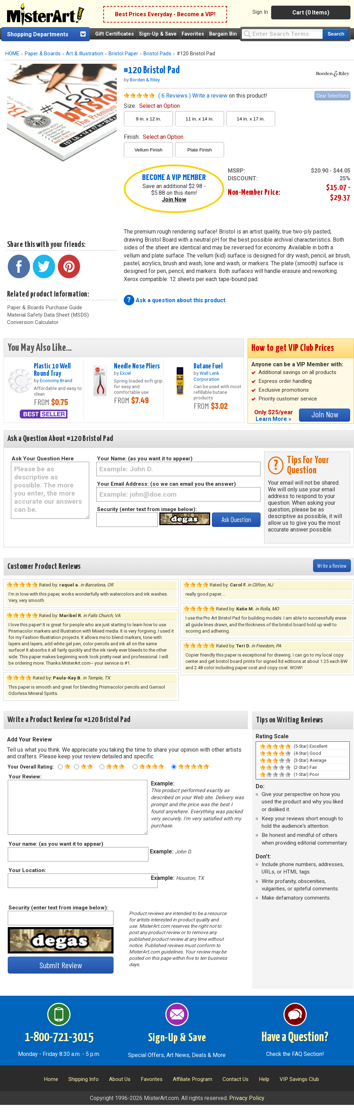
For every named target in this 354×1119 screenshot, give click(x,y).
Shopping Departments (37, 34)
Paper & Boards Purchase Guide (44, 307)
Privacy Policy (246, 1098)
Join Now (174, 199)
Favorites (193, 34)
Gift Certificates (114, 34)
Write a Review (332, 565)
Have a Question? (295, 1037)
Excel (125, 373)
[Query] (282, 34)
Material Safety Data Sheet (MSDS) (48, 315)
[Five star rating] (174, 766)
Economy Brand (56, 380)
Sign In (260, 12)
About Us (119, 1079)
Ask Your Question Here (43, 458)
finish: (153, 136)
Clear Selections (332, 95)
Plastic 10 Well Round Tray (52, 370)
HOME (12, 54)
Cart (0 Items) (310, 12)
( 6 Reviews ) (174, 95)
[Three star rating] (102, 766)
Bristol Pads (157, 54)
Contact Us (235, 1079)
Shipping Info (83, 1079)
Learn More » (273, 419)
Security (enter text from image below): (147, 509)
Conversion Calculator (33, 322)
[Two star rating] (76, 766)
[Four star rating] (135, 766)
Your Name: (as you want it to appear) (145, 458)
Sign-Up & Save (158, 34)
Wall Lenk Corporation (206, 375)
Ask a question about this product (180, 300)
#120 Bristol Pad (152, 70)
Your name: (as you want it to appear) (55, 844)
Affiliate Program (192, 1079)
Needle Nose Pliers (137, 366)
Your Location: (27, 870)
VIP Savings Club (299, 1079)
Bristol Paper (123, 54)
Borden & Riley (145, 79)
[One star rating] (60, 766)
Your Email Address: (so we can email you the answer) (166, 484)
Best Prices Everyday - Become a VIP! (165, 14)
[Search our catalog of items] (335, 34)
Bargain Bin (223, 34)
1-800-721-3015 (59, 1037)
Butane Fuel (208, 366)
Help (264, 1079)
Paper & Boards (43, 54)
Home (51, 1079)
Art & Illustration (84, 54)
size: (152, 105)
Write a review (209, 95)
